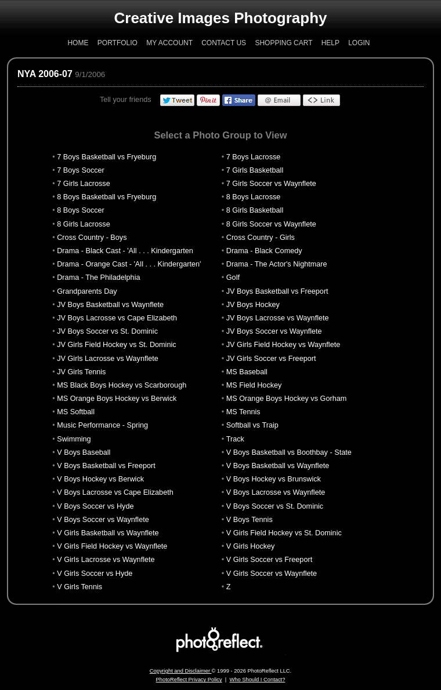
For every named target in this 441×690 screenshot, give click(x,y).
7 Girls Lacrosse (83, 184)
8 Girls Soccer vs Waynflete (271, 224)
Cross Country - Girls (260, 237)
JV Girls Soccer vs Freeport (271, 359)
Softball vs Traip (252, 425)
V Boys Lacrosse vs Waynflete (275, 492)
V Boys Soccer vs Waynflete (103, 520)
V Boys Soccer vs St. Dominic (274, 506)
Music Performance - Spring (102, 425)
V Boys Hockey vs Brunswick (273, 479)
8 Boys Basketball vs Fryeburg (106, 197)
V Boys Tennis (249, 520)
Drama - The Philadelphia (98, 277)
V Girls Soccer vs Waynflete (271, 573)
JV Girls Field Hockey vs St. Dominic (116, 345)
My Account (169, 43)
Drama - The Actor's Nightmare (276, 264)
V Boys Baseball (83, 452)
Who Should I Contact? (257, 679)
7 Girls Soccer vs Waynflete (271, 184)
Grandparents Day (87, 291)
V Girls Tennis (79, 587)
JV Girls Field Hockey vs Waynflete (283, 345)
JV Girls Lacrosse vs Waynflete (107, 359)
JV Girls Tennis (81, 372)
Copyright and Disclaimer (181, 671)
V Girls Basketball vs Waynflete (107, 533)
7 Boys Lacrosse (253, 157)
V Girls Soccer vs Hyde (94, 573)
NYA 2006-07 (45, 74)
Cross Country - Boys (91, 237)
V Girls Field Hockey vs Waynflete (112, 546)
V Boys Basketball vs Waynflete (278, 466)
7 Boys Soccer (80, 170)
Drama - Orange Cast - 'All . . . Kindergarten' (129, 264)
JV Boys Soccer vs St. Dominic (107, 331)
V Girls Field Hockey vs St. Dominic (284, 533)
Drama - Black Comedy (264, 251)
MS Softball (76, 412)
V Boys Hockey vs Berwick (100, 479)
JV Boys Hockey (253, 305)
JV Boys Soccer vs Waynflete (274, 331)
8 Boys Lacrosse (253, 197)
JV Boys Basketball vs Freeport (277, 291)
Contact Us (223, 43)
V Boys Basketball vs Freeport (106, 466)
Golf (233, 277)
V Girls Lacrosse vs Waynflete (105, 560)
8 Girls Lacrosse (83, 224)
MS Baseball (247, 372)
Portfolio (117, 43)
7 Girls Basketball (254, 170)
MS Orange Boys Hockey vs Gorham (286, 399)
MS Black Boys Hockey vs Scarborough (121, 385)
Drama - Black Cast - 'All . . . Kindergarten (125, 251)
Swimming (74, 439)
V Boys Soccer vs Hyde (95, 506)
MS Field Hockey (254, 385)
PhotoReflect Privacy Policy (189, 679)
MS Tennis (243, 412)
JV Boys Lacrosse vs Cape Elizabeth (117, 318)
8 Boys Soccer (80, 210)
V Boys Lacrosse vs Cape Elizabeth (115, 492)
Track (235, 439)
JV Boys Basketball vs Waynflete (110, 305)
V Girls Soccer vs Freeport (269, 560)
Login (359, 43)
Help (330, 43)
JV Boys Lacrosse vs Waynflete (277, 318)
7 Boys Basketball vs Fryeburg (106, 157)
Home (77, 43)
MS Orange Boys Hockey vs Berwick (116, 399)
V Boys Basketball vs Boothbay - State (289, 452)
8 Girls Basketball (254, 210)
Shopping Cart (283, 43)
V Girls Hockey (250, 546)
